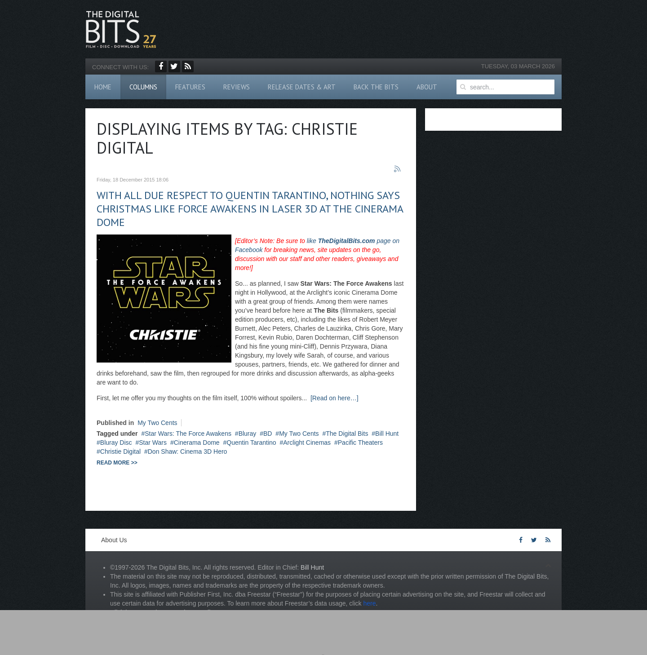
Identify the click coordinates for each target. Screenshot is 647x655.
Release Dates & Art (302, 87)
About (427, 87)
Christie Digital (120, 451)
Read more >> (117, 463)
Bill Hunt (387, 433)
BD (267, 433)
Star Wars (153, 442)
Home (102, 87)
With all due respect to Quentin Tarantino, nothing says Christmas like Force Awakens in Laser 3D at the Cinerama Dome (250, 208)
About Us (114, 540)
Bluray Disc (116, 442)
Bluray (248, 433)
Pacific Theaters (360, 442)
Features (190, 87)
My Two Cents (157, 422)
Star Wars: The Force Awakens (188, 433)
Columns (143, 87)
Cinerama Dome (197, 442)
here (369, 603)
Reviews (236, 87)
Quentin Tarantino (251, 442)
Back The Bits (376, 87)
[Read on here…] (334, 398)
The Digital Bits (347, 433)
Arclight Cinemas (307, 442)
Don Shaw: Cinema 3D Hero (187, 451)
